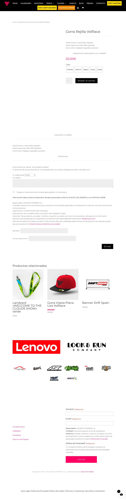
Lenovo (72, 3)
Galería (61, 3)
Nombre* (74, 409)
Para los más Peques (21, 439)
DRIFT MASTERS (114, 3)
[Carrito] (83, 8)
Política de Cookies (56, 491)
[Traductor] (87, 8)
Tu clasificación (18, 175)
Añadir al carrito (86, 80)
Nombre (16, 231)
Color (68, 65)
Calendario (25, 3)
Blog (81, 3)
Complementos (23, 22)
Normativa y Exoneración (95, 491)
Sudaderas (17, 431)
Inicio (15, 3)
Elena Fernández (87, 472)
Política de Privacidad (99, 439)
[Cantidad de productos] (69, 81)
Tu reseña (17, 178)
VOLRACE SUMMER (66, 8)
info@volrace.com (88, 219)
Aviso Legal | (26, 491)
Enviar (107, 246)
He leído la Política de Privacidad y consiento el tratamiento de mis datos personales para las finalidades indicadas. (87, 449)
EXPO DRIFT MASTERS (47, 8)
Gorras (32, 22)
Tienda (50, 3)
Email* (73, 419)
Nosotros (38, 3)
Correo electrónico (20, 239)
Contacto (100, 3)
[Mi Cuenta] (78, 8)
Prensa (90, 3)
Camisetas (17, 435)
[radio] (70, 69)
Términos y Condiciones (75, 491)
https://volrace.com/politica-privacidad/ (45, 224)
